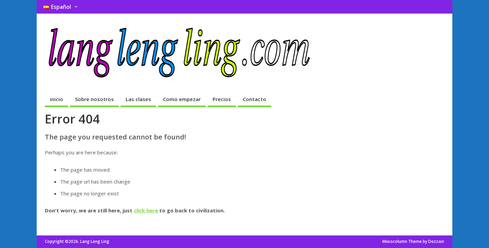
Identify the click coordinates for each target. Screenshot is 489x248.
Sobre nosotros (94, 99)
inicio (56, 99)
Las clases (138, 99)
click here (146, 210)
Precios (222, 99)
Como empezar (182, 99)
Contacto (254, 99)
